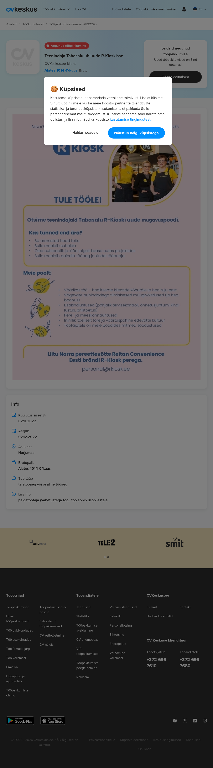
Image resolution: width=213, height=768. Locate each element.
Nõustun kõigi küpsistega (136, 133)
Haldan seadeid (85, 132)
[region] (108, 111)
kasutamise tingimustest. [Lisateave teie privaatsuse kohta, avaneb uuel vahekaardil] (130, 119)
